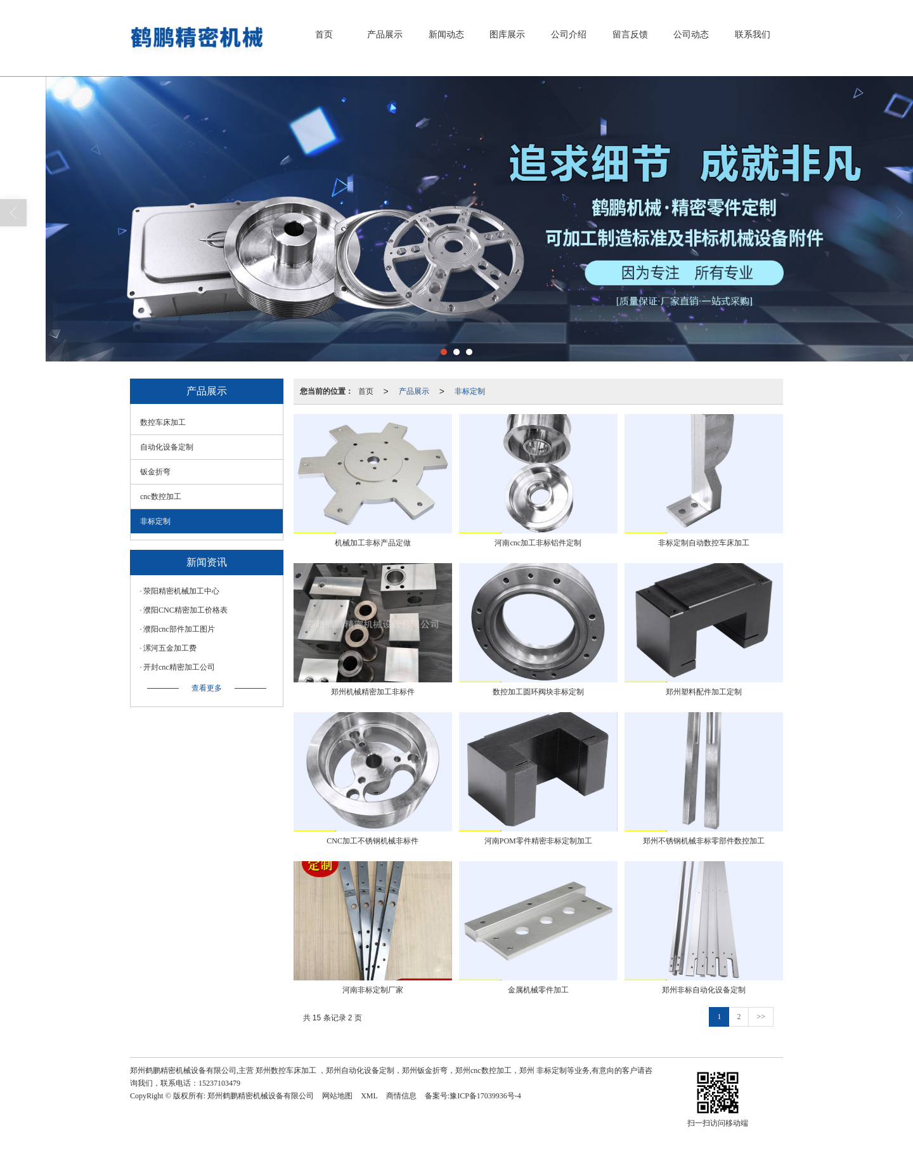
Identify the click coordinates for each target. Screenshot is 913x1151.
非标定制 (470, 391)
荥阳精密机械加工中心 (181, 591)
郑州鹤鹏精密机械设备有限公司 (260, 1095)
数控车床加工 (163, 422)
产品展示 (385, 34)
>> (760, 1016)
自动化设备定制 (166, 447)
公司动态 (691, 34)
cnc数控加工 (160, 496)
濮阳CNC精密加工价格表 (185, 610)
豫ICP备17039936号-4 (485, 1095)
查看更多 (206, 688)
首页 (324, 34)
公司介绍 (568, 34)
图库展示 (507, 34)
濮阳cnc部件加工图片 (179, 629)
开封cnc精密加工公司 (179, 667)
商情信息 (401, 1095)
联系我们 (752, 34)
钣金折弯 (155, 471)
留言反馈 (630, 34)
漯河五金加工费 (170, 648)
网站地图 (337, 1095)
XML (369, 1095)
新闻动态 (446, 34)
